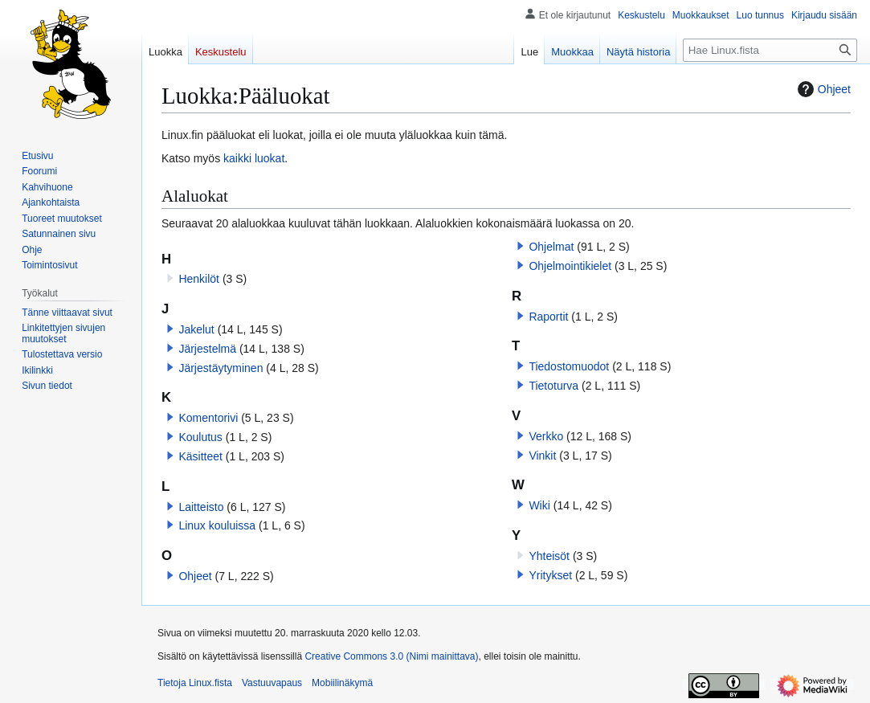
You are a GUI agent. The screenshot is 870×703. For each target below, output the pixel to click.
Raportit (548, 316)
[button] (170, 328)
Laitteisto (200, 507)
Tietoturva (553, 385)
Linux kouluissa (216, 525)
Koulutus (200, 437)
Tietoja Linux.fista (194, 683)
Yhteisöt (549, 556)
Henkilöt (198, 278)
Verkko (546, 436)
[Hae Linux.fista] (770, 50)
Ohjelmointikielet (570, 266)
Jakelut (196, 329)
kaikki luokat (253, 158)
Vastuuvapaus (272, 683)
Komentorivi (208, 417)
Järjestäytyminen (220, 368)
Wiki (539, 505)
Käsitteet (200, 456)
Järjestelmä (207, 348)
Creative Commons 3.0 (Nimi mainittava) (391, 656)
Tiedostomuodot (569, 366)
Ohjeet (822, 89)
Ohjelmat (551, 246)
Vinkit (542, 455)
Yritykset (550, 575)
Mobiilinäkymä (342, 683)
